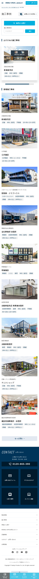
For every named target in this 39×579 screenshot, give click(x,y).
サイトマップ (30, 559)
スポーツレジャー (7, 196)
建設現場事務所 (7, 424)
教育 (16, 273)
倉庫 (14, 309)
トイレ (11, 273)
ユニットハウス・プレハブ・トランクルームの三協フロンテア (14, 3)
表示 (30, 31)
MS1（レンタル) (15, 158)
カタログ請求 (14, 575)
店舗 (6, 73)
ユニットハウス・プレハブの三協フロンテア (10, 7)
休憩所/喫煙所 (19, 196)
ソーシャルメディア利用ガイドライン (19, 562)
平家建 (19, 122)
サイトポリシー (21, 559)
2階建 (21, 73)
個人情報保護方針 (10, 559)
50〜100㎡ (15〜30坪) (9, 312)
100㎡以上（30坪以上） (12, 76)
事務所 (4, 235)
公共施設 (5, 158)
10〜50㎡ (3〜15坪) (29, 122)
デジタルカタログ (24, 575)
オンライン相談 (34, 575)
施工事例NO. (8, 28)
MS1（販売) (13, 73)
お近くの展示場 (5, 575)
